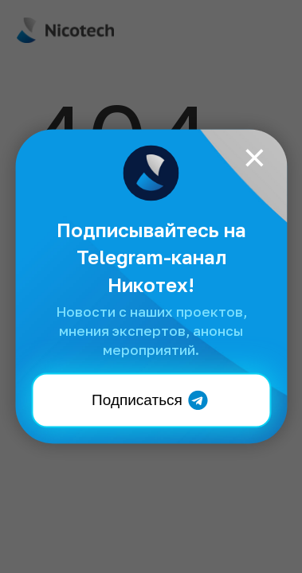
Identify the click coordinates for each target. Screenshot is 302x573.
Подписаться (151, 400)
